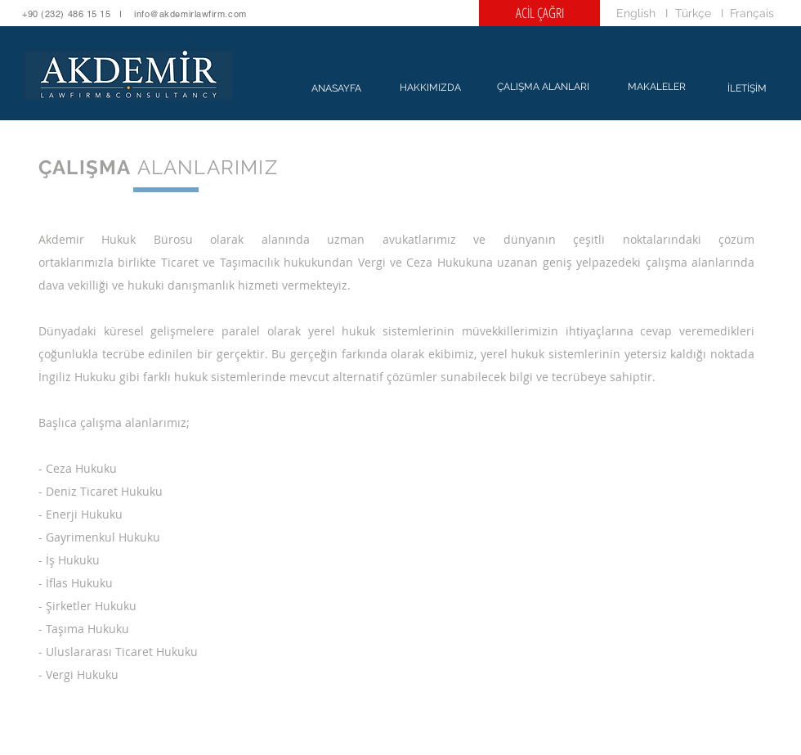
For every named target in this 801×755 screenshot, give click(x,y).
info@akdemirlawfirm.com (190, 14)
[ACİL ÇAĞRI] (539, 13)
